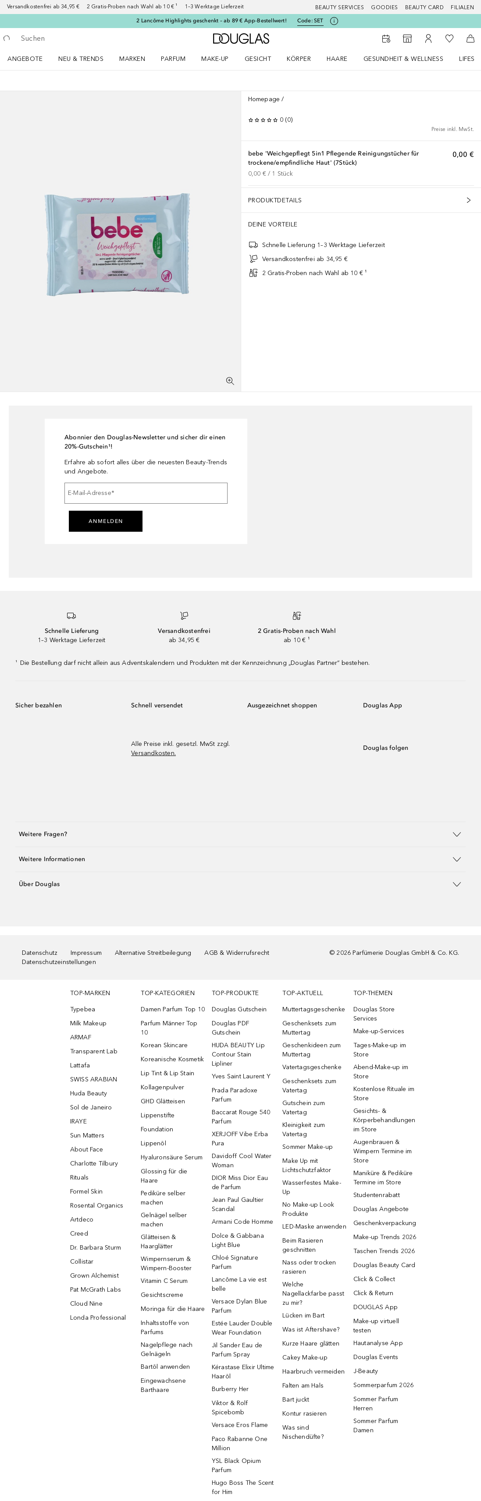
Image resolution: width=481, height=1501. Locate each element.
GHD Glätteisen (163, 1101)
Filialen (462, 7)
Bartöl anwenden (165, 1366)
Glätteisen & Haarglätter (158, 1241)
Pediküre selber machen (163, 1198)
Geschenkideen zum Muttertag (311, 1050)
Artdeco (81, 1219)
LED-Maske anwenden (314, 1226)
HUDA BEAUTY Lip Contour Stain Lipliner (238, 1054)
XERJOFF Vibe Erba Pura (240, 1138)
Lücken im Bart (303, 1315)
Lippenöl (153, 1143)
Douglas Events (376, 1357)
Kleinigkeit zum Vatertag (303, 1129)
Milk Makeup (88, 1023)
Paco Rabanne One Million (239, 1443)
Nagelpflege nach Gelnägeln (166, 1349)
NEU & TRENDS (80, 59)
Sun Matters (87, 1135)
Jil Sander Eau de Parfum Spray (237, 1350)
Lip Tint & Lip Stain (167, 1073)
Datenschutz (39, 953)
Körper (299, 59)
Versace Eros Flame (240, 1425)
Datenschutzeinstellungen (59, 962)
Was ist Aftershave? (310, 1329)
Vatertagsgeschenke (312, 1067)
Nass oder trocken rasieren (309, 1267)
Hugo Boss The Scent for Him (243, 1487)
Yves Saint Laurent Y (241, 1076)
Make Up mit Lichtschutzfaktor (306, 1165)
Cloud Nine (86, 1303)
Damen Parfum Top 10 (173, 1009)
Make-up (215, 59)
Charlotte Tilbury (94, 1163)
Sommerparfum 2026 (383, 1385)
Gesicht (258, 59)
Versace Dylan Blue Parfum (239, 1306)
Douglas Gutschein (239, 1009)
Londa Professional (98, 1317)
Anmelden (106, 521)
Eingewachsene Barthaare (163, 1385)
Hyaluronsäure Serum (172, 1157)
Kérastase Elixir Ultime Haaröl (243, 1371)
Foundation (157, 1129)
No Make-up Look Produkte (308, 1209)
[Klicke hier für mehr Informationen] (334, 21)
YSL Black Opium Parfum (236, 1465)
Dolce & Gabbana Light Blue (238, 1240)
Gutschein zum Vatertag (303, 1107)
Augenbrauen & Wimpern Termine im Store (382, 1151)
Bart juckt (295, 1399)
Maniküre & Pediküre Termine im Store (383, 1177)
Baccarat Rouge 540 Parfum (241, 1117)
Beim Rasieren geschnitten (302, 1245)
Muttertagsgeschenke (313, 1009)
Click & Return (373, 1293)
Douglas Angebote (381, 1209)
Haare (337, 59)
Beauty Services (339, 7)
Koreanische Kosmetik (172, 1059)
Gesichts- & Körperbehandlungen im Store (384, 1120)
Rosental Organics (96, 1205)
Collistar (82, 1261)
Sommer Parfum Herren (376, 1403)
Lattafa (80, 1065)
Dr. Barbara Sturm (95, 1247)
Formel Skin (86, 1191)
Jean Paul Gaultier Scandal (238, 1204)
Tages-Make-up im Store (379, 1050)
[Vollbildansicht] (230, 381)
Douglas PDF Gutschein (230, 1028)
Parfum (173, 59)
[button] (240, 834)
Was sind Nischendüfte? (303, 1432)
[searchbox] (83, 38)
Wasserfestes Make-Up (311, 1187)
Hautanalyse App (378, 1343)
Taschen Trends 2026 (384, 1251)
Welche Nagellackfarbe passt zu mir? (313, 1294)
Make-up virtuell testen (376, 1325)
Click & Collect (374, 1279)
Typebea (82, 1009)
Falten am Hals (303, 1385)
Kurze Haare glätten (310, 1343)
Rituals (79, 1177)
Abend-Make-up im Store (380, 1071)
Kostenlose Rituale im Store (383, 1093)
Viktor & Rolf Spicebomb (230, 1407)
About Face (86, 1149)
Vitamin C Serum (164, 1281)
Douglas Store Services (374, 1014)
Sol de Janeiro (91, 1107)
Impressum (86, 953)
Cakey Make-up (305, 1357)
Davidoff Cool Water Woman (242, 1160)
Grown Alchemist (94, 1275)
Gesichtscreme (162, 1295)
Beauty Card (424, 7)
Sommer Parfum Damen (376, 1425)
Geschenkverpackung (385, 1223)
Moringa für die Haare (173, 1309)
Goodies (384, 7)
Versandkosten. (153, 753)
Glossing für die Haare (164, 1176)
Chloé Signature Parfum (235, 1262)
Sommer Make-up (307, 1147)
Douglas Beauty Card (384, 1265)
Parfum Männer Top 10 (169, 1028)
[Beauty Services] (386, 38)
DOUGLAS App (375, 1307)
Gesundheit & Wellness (403, 59)
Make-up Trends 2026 (385, 1237)
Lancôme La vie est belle (239, 1284)
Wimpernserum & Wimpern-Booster (166, 1263)
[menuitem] (30, 58)
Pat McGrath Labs (95, 1289)
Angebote (25, 59)
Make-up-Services (378, 1031)
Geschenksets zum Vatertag (309, 1085)
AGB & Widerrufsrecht (236, 953)
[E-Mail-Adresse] (146, 493)
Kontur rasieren (304, 1413)
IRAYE (78, 1121)
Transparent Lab (94, 1051)
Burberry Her (230, 1389)
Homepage (264, 99)
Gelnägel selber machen (164, 1219)
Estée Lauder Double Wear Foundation (242, 1328)
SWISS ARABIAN (94, 1079)
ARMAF (80, 1037)
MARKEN (132, 59)
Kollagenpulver (162, 1087)
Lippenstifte (158, 1115)
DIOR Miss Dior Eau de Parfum (240, 1182)
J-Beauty (365, 1371)
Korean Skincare (164, 1045)
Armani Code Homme (242, 1222)
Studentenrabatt (376, 1195)
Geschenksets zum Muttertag (309, 1028)
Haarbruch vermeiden (313, 1371)
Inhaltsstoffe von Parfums (165, 1327)
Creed (79, 1233)
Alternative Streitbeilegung (153, 953)
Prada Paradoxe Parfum (235, 1095)
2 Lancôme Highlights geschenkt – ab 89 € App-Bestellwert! (211, 21)
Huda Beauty (88, 1093)
